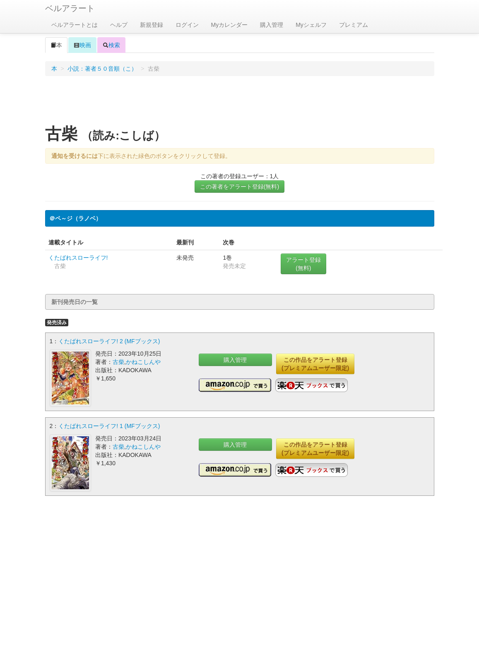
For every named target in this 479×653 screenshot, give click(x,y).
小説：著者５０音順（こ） (102, 68)
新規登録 (151, 25)
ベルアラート (70, 8)
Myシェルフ (311, 25)
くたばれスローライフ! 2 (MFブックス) (109, 341)
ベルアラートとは (74, 25)
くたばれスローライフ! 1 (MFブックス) (109, 426)
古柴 (118, 362)
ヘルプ (119, 25)
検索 (111, 45)
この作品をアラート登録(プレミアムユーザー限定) (315, 363)
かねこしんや (143, 362)
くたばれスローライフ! (78, 257)
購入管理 (271, 25)
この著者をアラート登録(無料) (239, 186)
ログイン (187, 25)
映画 (82, 45)
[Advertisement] (239, 103)
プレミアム (353, 25)
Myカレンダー (229, 25)
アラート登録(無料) (303, 263)
